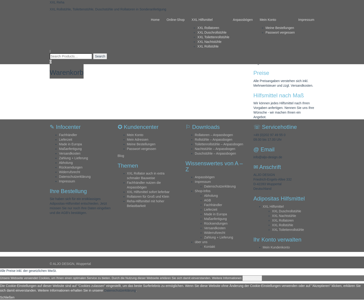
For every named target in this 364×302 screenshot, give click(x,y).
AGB (207, 200)
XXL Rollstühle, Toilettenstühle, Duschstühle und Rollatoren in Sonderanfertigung (108, 9)
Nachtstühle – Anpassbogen (215, 149)
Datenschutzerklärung (75, 176)
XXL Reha (57, 2)
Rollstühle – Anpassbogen (213, 139)
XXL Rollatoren (208, 28)
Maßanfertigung (70, 149)
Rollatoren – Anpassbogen (214, 135)
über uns (201, 242)
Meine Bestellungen (280, 28)
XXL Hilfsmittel (202, 20)
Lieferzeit (65, 139)
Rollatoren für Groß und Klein (148, 196)
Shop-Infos (203, 191)
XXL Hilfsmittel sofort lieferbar (148, 192)
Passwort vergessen (280, 32)
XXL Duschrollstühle (212, 32)
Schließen (7, 297)
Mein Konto (268, 20)
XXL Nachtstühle (209, 42)
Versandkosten (70, 153)
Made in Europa (70, 144)
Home (155, 20)
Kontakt (209, 246)
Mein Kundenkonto (276, 247)
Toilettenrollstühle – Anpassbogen (219, 144)
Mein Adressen (138, 139)
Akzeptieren (252, 278)
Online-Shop (175, 20)
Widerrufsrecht (69, 172)
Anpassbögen (243, 20)
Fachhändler (68, 135)
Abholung (66, 163)
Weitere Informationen (227, 278)
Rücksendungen (70, 167)
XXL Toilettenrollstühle (213, 37)
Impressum (306, 20)
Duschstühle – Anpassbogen (215, 153)
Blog (121, 156)
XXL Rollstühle (207, 46)
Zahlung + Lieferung (73, 158)
